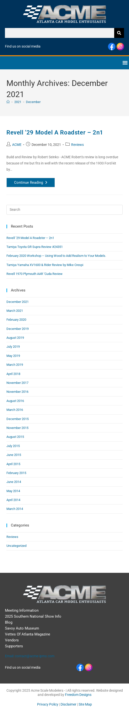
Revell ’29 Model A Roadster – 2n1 (54, 132)
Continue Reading (34, 181)
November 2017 (17, 383)
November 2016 (17, 392)
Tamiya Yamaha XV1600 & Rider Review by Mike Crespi (44, 265)
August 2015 (15, 437)
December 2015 (17, 419)
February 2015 (16, 473)
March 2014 (14, 509)
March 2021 (14, 311)
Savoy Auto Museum (22, 628)
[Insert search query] (64, 210)
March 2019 (14, 365)
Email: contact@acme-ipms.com (29, 656)
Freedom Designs (78, 695)
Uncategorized (16, 546)
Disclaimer (68, 704)
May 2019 (13, 356)
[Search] (119, 33)
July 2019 (13, 346)
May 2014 (13, 491)
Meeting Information (22, 610)
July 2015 (13, 446)
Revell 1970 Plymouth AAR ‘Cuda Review (34, 274)
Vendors (12, 640)
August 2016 (15, 401)
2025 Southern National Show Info (33, 616)
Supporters (14, 646)
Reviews (77, 145)
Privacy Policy (47, 704)
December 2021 (17, 302)
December (33, 102)
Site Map (85, 704)
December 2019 (17, 329)
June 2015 (13, 455)
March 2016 (14, 410)
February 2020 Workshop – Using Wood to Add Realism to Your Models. (56, 256)
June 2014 (13, 482)
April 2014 (13, 500)
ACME (17, 145)
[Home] (8, 102)
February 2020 (16, 319)
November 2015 (17, 428)
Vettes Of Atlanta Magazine (27, 634)
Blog (8, 622)
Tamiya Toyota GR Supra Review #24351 (34, 247)
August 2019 (15, 338)
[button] (125, 63)
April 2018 (13, 374)
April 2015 (13, 464)
